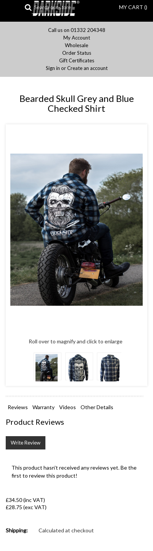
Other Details (97, 407)
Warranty (43, 407)
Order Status (76, 53)
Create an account (87, 68)
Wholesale (76, 45)
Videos (67, 407)
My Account (76, 38)
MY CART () (133, 7)
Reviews (18, 407)
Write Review (25, 443)
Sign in (53, 68)
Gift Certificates (76, 61)
